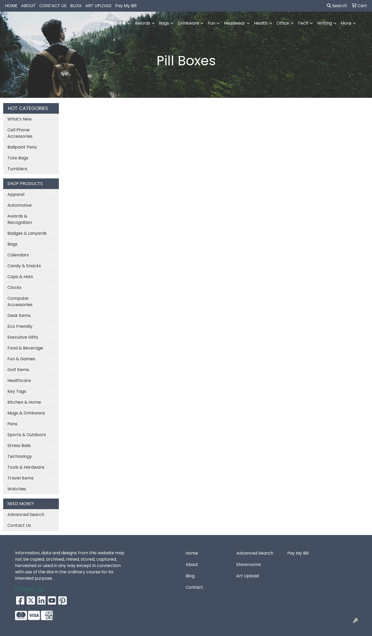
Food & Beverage (25, 348)
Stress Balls (19, 446)
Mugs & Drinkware (26, 413)
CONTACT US (53, 6)
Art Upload (247, 576)
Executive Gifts (22, 337)
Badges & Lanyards (27, 233)
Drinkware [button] (188, 23)
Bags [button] (164, 23)
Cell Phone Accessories (19, 133)
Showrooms (248, 564)
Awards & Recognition (19, 219)
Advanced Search (25, 514)
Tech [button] (303, 23)
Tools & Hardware (25, 467)
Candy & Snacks (24, 266)
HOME (11, 6)
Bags (12, 244)
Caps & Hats (20, 277)
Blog (190, 576)
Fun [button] (211, 23)
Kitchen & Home (24, 402)
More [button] (346, 23)
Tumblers (17, 169)
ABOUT (28, 6)
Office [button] (282, 23)
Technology (19, 456)
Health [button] (261, 23)
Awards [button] (142, 23)
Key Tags (16, 391)
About (192, 564)
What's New (19, 119)
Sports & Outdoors (26, 435)
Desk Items (19, 315)
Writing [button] (324, 23)
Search (337, 6)
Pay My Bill (125, 6)
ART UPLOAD (98, 6)
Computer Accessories (19, 301)
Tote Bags (17, 158)
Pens (12, 424)
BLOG (76, 6)
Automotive (19, 205)
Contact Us (19, 525)
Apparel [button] (117, 23)
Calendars (18, 255)
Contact (194, 587)
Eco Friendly (19, 326)
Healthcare (19, 380)
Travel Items (20, 478)
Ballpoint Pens (22, 147)
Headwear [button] (234, 23)
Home (192, 553)
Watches (16, 489)
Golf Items (18, 370)
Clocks (14, 287)
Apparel (15, 194)
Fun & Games (21, 359)
